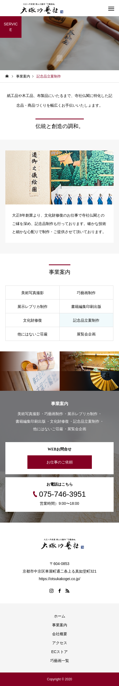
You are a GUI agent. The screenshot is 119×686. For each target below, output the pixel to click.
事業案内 (59, 625)
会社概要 (59, 634)
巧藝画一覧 (59, 660)
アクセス (59, 643)
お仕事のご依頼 (59, 462)
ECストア (59, 652)
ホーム (59, 616)
